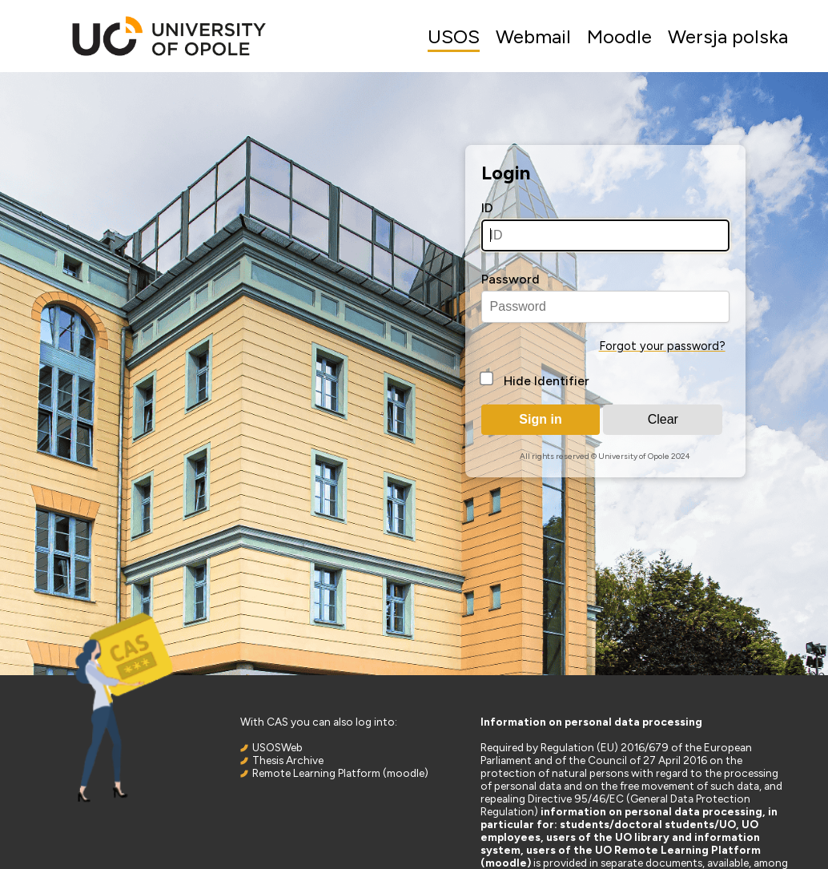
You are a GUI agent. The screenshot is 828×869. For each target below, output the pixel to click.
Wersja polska (728, 36)
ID (487, 207)
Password (510, 279)
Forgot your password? (662, 346)
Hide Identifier (546, 380)
